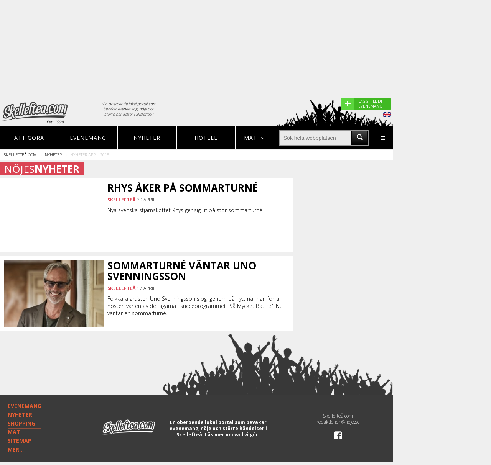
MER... (16, 449)
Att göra (29, 137)
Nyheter (146, 137)
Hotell (205, 137)
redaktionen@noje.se (338, 422)
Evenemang (88, 137)
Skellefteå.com (20, 154)
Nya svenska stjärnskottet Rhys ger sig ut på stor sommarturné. (185, 210)
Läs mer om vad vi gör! (232, 434)
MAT (14, 432)
